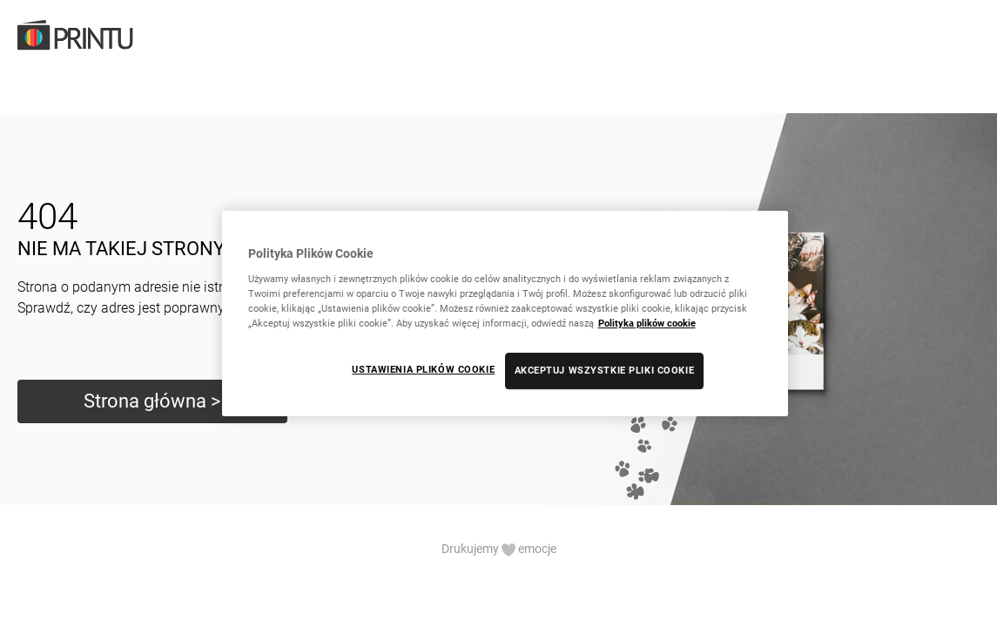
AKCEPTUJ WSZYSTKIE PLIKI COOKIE (605, 370)
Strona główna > (152, 401)
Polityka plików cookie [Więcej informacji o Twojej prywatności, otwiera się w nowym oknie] (647, 323)
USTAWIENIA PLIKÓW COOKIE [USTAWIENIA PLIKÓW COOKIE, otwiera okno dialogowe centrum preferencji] (423, 369)
